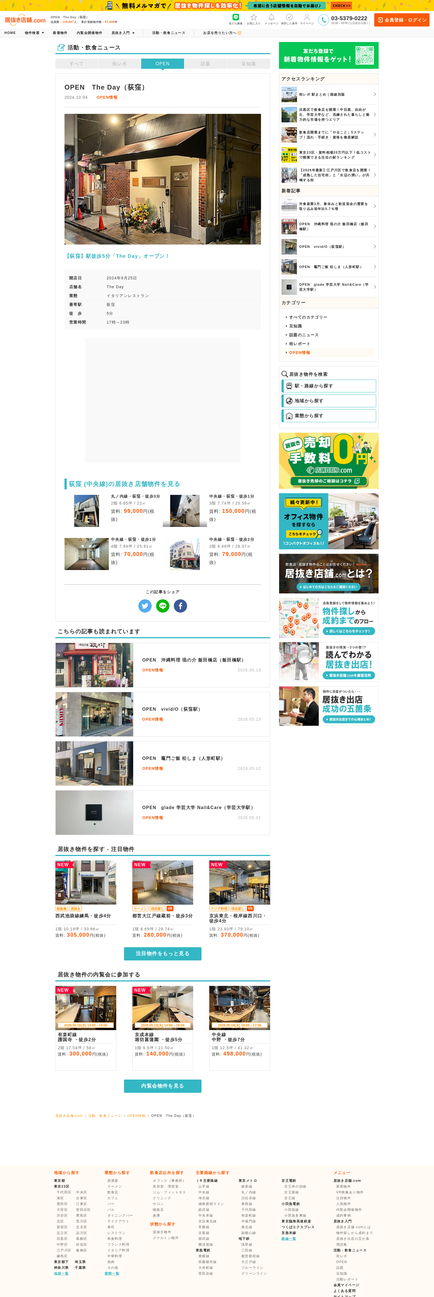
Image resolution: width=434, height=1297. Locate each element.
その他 (112, 1268)
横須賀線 (205, 1244)
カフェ (112, 1198)
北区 (60, 1221)
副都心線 (248, 1233)
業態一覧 (112, 1273)
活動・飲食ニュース (105, 1116)
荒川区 (81, 1221)
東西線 (246, 1204)
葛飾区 (81, 1239)
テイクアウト (118, 1221)
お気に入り (254, 19)
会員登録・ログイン (402, 20)
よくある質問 (345, 1291)
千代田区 (64, 1192)
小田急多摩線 (295, 1215)
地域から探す (305, 401)
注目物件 (343, 1198)
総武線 (204, 1210)
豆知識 (248, 63)
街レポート (300, 344)
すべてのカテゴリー (308, 317)
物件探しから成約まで (354, 1233)
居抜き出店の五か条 (353, 1239)
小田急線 (291, 1210)
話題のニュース (304, 335)
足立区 (62, 1233)
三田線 (246, 1250)
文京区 (81, 1227)
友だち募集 (236, 19)
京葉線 (204, 1233)
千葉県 (80, 1268)
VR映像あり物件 (350, 1192)
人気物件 (343, 1204)
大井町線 (205, 1268)
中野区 (62, 1244)
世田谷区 (83, 1210)
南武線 (204, 1239)
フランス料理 (118, 1244)
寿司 (111, 1227)
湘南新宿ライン (211, 1204)
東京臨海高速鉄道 (296, 1221)
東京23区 (61, 1186)
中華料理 (114, 1256)
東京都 (59, 1181)
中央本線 (205, 1215)
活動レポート (347, 1279)
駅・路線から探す (309, 386)
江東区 (81, 1204)
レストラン (116, 1233)
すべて (76, 63)
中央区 (81, 1192)
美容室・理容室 (166, 1186)
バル (111, 1210)
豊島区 (81, 1215)
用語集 (341, 1244)
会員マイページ (347, 1285)
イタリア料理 (118, 1250)
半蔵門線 (248, 1221)
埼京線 (204, 1198)
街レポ (119, 63)
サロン (158, 1204)
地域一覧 (61, 1273)
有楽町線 (248, 1215)
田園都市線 (207, 1262)
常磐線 (204, 1227)
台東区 (81, 1198)
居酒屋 (112, 1181)
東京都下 (61, 1262)
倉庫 (156, 1215)
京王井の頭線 (295, 1186)
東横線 (204, 1256)
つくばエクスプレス (298, 1227)
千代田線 (248, 1210)
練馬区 (62, 1256)
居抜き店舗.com (69, 1116)
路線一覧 (288, 1239)
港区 (60, 1198)
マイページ (307, 19)
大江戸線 (248, 1262)
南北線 (246, 1227)
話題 (205, 63)
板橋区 (81, 1250)
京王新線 (291, 1192)
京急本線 (288, 1233)
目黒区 (62, 1239)
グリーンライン (254, 1273)
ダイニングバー (120, 1215)
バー (111, 1204)
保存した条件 (289, 19)
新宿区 (62, 1227)
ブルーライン (252, 1268)
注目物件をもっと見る (163, 953)
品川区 (81, 1233)
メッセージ (271, 19)
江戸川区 (64, 1250)
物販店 (158, 1210)
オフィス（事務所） (169, 1181)
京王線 (289, 1198)
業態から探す (305, 416)
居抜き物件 (162, 1232)
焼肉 (111, 1262)
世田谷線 (205, 1273)
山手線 (204, 1186)
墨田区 (62, 1204)
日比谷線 (248, 1198)
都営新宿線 (250, 1256)
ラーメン (114, 1186)
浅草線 (246, 1244)
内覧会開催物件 (349, 1210)
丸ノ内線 (248, 1192)
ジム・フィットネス (169, 1192)
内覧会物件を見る (162, 1086)
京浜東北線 (207, 1221)
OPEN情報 (107, 97)
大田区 (62, 1210)
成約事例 (343, 1215)
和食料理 (114, 1239)
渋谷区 (62, 1215)
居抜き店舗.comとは (353, 1227)
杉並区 (81, 1244)
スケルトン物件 (166, 1238)
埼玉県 (80, 1262)
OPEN (163, 63)
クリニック (162, 1198)
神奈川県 (61, 1268)
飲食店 (112, 1192)
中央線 (204, 1192)
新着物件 (343, 1186)
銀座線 (246, 1186)
